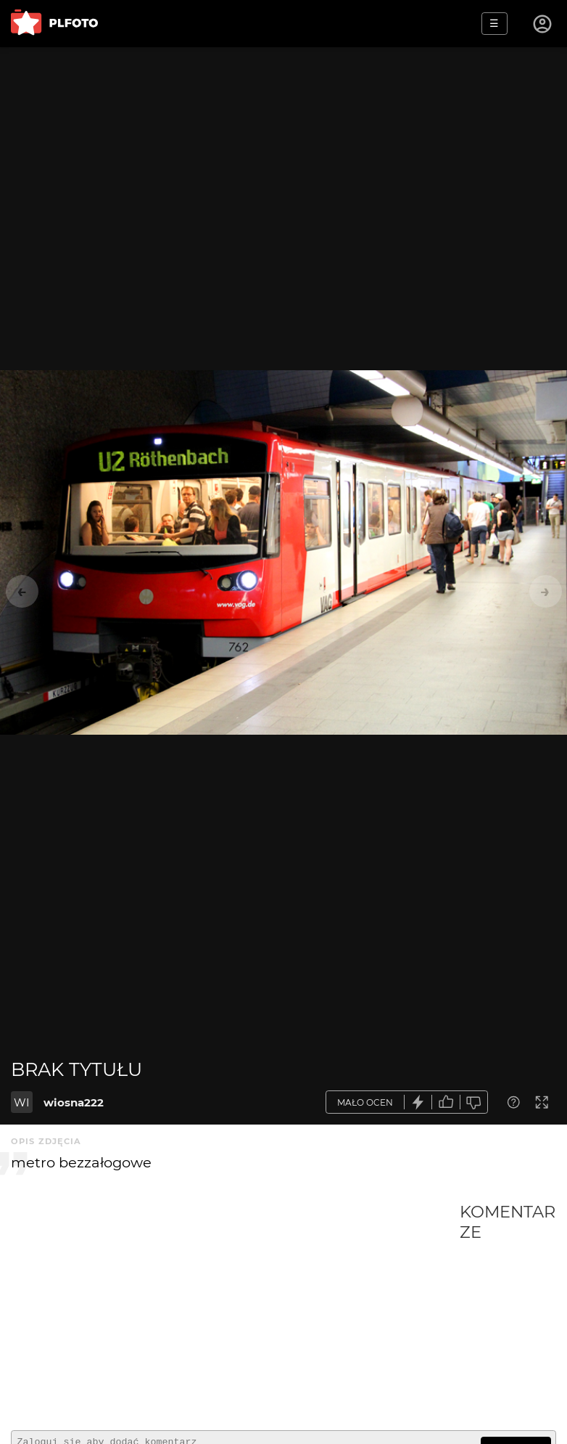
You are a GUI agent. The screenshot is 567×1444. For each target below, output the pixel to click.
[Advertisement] (235, 1310)
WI (22, 1102)
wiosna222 (74, 1102)
